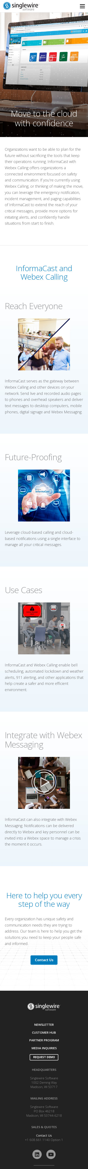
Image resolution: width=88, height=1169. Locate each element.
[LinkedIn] (37, 1154)
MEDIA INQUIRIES (44, 1048)
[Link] (32, 6)
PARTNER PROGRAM (44, 1040)
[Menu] (82, 6)
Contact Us (44, 1135)
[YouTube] (51, 1154)
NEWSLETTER (44, 1024)
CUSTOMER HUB (44, 1032)
